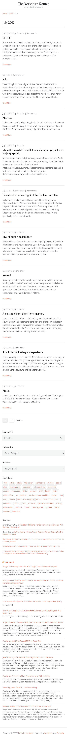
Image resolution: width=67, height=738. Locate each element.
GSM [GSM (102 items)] (41, 491)
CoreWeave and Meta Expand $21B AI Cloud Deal (22, 641)
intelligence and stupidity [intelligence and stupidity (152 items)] (38, 495)
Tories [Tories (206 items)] (27, 507)
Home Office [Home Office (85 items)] (8, 495)
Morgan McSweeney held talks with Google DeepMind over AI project (30, 566)
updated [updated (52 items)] (49, 507)
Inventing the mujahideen (17, 236)
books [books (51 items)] (58, 483)
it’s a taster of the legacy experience (23, 352)
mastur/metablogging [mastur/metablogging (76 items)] (25, 499)
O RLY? (7, 38)
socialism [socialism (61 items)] (31, 503)
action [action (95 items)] (12, 483)
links (5, 79)
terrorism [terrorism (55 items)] (18, 507)
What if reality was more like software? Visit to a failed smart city (33, 552)
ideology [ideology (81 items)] (23, 495)
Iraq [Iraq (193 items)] (4, 499)
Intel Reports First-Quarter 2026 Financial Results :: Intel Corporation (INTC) (32, 601)
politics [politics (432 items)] (16, 503)
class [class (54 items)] (5, 487)
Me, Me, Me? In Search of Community (45, 546)
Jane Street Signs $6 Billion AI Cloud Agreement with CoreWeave (28, 657)
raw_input (9, 562)
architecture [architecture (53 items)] (40, 483)
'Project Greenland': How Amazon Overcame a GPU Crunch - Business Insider (33, 622)
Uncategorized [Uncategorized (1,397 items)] (37, 507)
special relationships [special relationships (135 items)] (46, 503)
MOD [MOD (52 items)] (38, 499)
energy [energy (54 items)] (6, 491)
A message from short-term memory (23, 313)
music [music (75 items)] (57, 499)
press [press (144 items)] (23, 503)
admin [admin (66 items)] (19, 483)
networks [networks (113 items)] (7, 503)
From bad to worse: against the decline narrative (30, 195)
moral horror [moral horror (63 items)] (48, 499)
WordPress (48, 733)
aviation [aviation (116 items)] (50, 483)
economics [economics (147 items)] (52, 487)
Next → (20, 420)
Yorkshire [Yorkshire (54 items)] (16, 511)
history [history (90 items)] (55, 491)
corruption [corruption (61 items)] (27, 487)
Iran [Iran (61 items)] (61, 495)
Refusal (7, 275)
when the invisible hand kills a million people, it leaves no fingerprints (33, 151)
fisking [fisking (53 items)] (25, 491)
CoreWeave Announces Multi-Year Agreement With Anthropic (26, 676)
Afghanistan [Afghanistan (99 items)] (28, 483)
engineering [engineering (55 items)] (15, 491)
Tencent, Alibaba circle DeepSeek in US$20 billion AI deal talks (27, 706)
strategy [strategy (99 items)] (59, 503)
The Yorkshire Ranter (25, 733)
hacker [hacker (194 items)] (48, 491)
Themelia (60, 733)
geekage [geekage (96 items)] (33, 491)
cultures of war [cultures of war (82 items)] (39, 487)
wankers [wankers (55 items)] (6, 511)
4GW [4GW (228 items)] (5, 483)
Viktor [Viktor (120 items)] (57, 507)
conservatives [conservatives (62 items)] (15, 487)
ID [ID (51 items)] (17, 495)
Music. (6, 390)
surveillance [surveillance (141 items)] (7, 507)
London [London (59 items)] (12, 499)
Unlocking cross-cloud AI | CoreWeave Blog (20, 687)
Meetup (7, 118)
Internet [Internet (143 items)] (54, 495)
